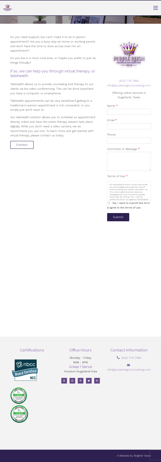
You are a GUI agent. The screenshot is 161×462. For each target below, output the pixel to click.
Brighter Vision (142, 455)
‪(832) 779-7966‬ (129, 80)
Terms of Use (117, 176)
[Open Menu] (155, 7)
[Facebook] (64, 381)
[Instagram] (72, 381)
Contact (22, 144)
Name (112, 105)
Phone (111, 134)
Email (112, 120)
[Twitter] (89, 381)
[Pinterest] (80, 381)
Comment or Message (123, 149)
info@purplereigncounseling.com (129, 85)
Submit (118, 217)
